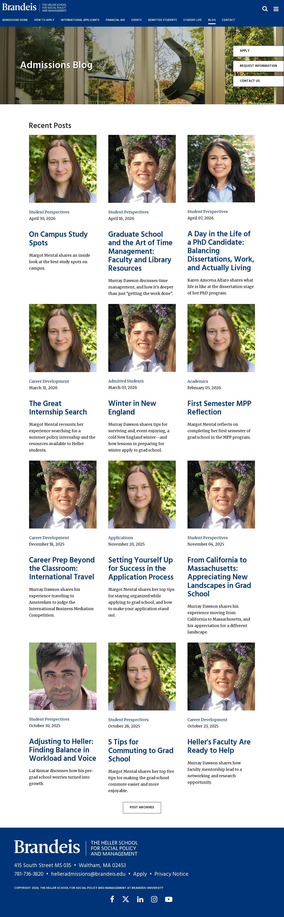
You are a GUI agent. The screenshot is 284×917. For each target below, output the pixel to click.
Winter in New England (132, 408)
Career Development (49, 381)
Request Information (258, 66)
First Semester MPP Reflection (219, 408)
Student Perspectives (49, 212)
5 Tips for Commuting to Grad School (141, 751)
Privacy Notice (171, 874)
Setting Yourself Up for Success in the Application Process (141, 569)
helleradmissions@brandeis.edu (88, 874)
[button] (276, 8)
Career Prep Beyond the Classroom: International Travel (62, 569)
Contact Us (250, 81)
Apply (244, 50)
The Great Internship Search (58, 408)
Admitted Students (126, 381)
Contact (228, 20)
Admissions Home (15, 20)
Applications (120, 537)
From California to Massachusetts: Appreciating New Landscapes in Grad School (219, 577)
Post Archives (142, 807)
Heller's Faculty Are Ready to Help (219, 746)
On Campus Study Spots (58, 239)
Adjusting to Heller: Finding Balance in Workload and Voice (62, 750)
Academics (197, 381)
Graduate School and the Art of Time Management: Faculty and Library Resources (140, 252)
